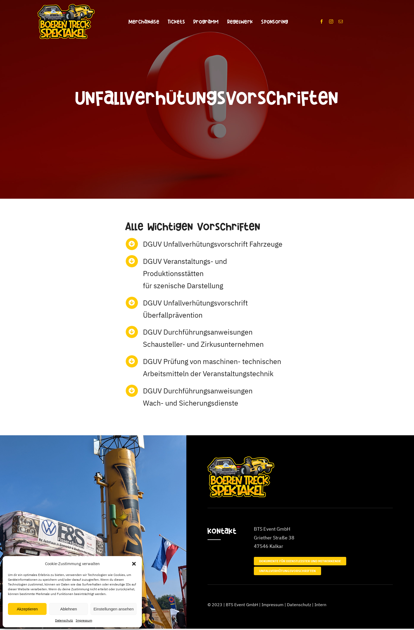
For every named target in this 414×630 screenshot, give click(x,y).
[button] (134, 563)
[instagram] (331, 21)
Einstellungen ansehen (113, 609)
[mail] (341, 21)
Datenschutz (64, 620)
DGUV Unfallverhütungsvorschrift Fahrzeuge (212, 244)
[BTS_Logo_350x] (66, 6)
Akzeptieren (27, 609)
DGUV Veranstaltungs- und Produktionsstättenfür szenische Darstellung (185, 273)
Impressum (84, 620)
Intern (320, 604)
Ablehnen (68, 609)
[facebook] (322, 21)
